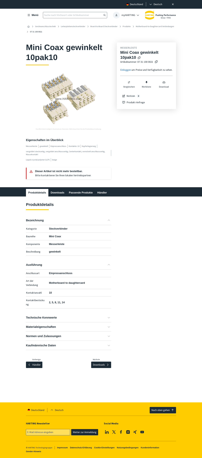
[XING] (135, 432)
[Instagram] (128, 432)
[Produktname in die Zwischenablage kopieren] (138, 58)
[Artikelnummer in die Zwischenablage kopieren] (155, 62)
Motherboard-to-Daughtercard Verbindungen (155, 26)
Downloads (57, 192)
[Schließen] (173, 4)
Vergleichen (129, 84)
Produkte (127, 26)
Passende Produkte (81, 192)
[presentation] (155, 4)
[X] (114, 432)
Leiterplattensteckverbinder (73, 26)
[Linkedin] (107, 432)
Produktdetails (37, 192)
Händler (102, 192)
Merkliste (146, 84)
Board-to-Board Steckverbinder (104, 26)
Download (164, 84)
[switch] (129, 82)
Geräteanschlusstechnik (45, 26)
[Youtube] (142, 432)
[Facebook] (121, 432)
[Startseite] (28, 26)
